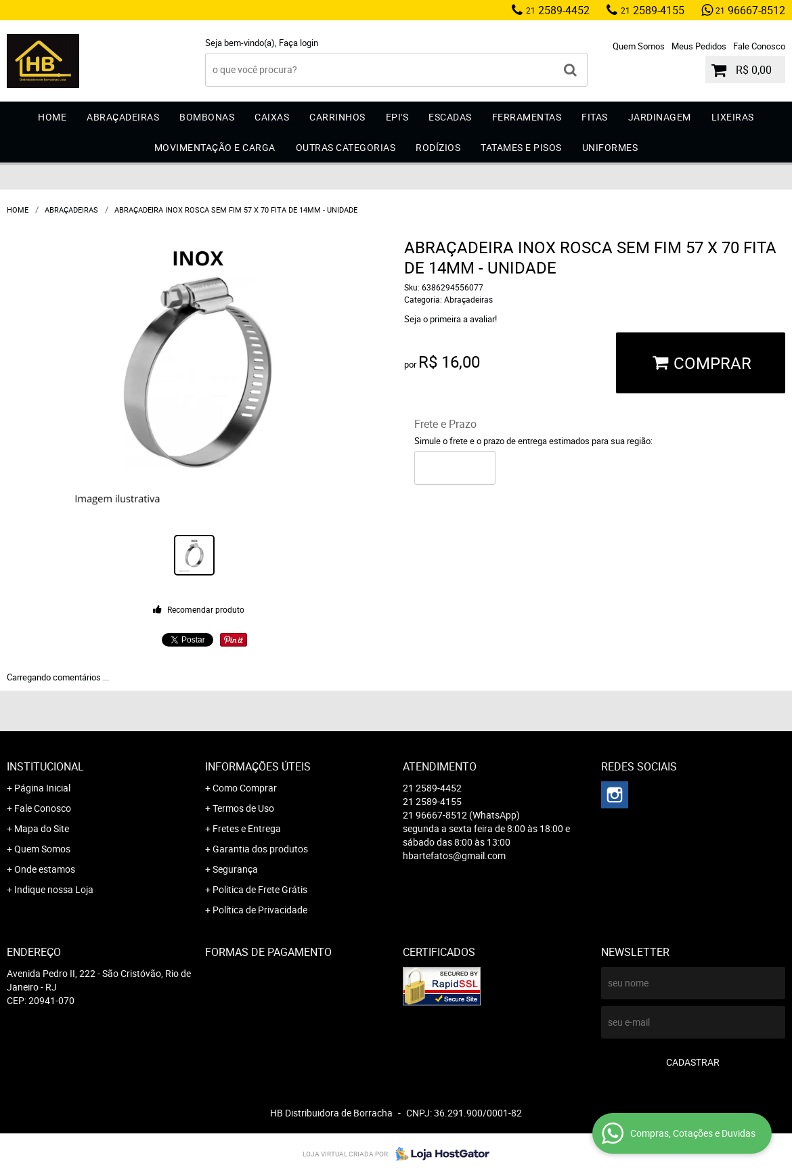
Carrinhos (337, 116)
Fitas (594, 116)
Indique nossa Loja (53, 889)
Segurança (235, 869)
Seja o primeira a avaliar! (450, 319)
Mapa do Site (41, 828)
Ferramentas (527, 116)
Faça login (298, 43)
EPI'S (397, 116)
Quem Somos (639, 46)
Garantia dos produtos (260, 848)
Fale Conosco (759, 46)
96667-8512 (750, 10)
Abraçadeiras (123, 116)
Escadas (450, 116)
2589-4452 (558, 10)
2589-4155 (652, 10)
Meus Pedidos (699, 46)
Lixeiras (732, 116)
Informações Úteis (258, 766)
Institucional (45, 766)
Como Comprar (245, 787)
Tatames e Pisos (521, 147)
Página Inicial (42, 787)
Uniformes (610, 147)
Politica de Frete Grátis (260, 889)
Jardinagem (659, 116)
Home (52, 116)
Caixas (272, 116)
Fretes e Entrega (247, 828)
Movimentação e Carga (215, 147)
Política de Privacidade (260, 909)
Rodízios (438, 147)
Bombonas (206, 116)
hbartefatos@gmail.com (454, 855)
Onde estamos (44, 869)
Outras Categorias (346, 147)
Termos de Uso (243, 808)
